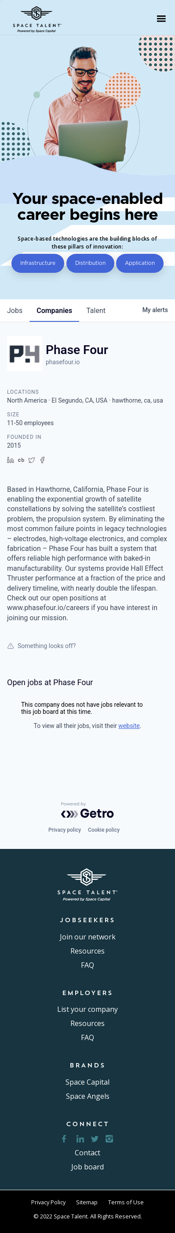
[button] (161, 18)
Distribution (90, 263)
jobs (14, 310)
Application (140, 263)
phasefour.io (63, 362)
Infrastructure (37, 263)
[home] (40, 18)
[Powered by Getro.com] (87, 810)
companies (54, 310)
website (128, 725)
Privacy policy (64, 830)
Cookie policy (104, 830)
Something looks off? (41, 645)
